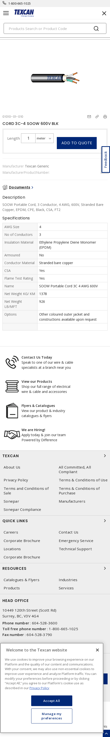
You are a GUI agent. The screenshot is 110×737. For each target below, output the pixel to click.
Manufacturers (72, 501)
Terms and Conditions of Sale (26, 490)
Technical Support (75, 549)
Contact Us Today (37, 357)
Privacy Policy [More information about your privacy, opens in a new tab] (39, 688)
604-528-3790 (39, 634)
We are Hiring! (33, 429)
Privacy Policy (16, 480)
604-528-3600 (44, 623)
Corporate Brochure (22, 540)
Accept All (51, 701)
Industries (68, 580)
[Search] (55, 28)
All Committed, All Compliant (75, 469)
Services (66, 588)
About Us (12, 467)
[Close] (97, 650)
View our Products (37, 381)
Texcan (55, 455)
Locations (12, 549)
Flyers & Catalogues (38, 405)
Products (12, 588)
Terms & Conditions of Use (83, 480)
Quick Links (55, 520)
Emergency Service (76, 540)
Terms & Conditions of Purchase (79, 490)
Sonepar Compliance (22, 509)
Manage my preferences (51, 716)
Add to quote (76, 143)
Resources (55, 568)
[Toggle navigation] (6, 13)
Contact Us (69, 532)
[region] (51, 688)
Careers (11, 532)
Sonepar (11, 501)
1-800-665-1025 (19, 3)
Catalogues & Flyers (21, 580)
